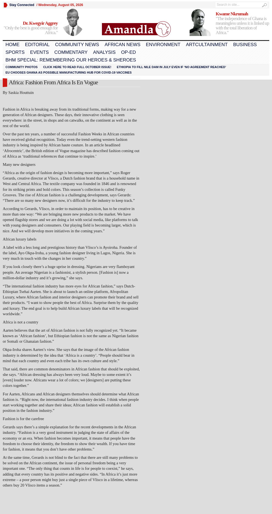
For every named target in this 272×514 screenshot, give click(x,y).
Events (39, 52)
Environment (163, 44)
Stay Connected (21, 5)
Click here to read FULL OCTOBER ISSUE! (77, 67)
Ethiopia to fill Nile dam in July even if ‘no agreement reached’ (171, 67)
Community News (77, 44)
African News (122, 44)
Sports (15, 52)
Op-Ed (128, 52)
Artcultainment (207, 44)
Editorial (37, 44)
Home (12, 44)
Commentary (71, 52)
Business (245, 44)
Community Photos (21, 67)
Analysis (104, 52)
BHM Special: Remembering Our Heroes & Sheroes (70, 60)
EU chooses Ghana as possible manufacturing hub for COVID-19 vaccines (68, 72)
